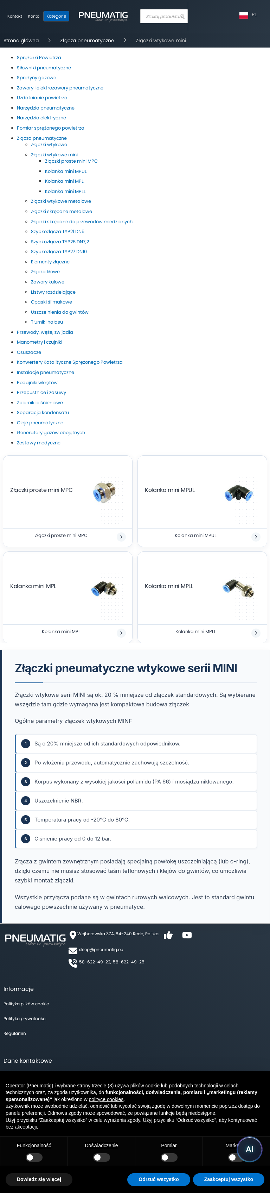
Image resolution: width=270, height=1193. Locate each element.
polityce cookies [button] (106, 1099)
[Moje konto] (34, 16)
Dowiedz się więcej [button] (39, 1179)
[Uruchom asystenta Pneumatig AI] (250, 1149)
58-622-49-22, (95, 962)
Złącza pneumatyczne (88, 40)
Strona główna (22, 40)
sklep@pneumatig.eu (101, 949)
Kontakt (14, 16)
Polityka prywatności (25, 1019)
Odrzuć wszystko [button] (159, 1179)
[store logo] (103, 16)
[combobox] (164, 16)
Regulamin (15, 1033)
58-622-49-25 (128, 962)
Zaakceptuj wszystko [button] (228, 1179)
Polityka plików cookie (26, 1004)
